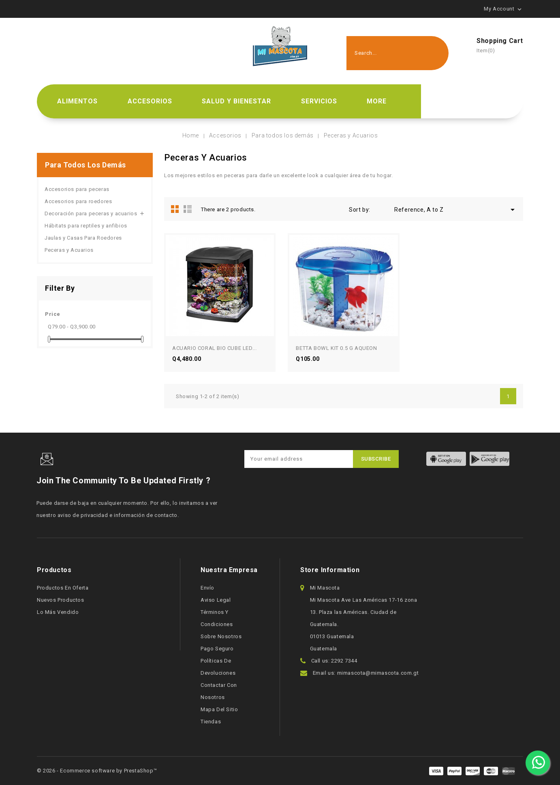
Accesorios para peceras (77, 189)
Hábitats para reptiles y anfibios (86, 226)
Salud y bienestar (236, 101)
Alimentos (77, 101)
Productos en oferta (62, 588)
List (188, 209)
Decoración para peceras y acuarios (91, 213)
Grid (175, 209)
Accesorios (150, 101)
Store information (329, 570)
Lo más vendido (58, 612)
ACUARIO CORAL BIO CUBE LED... (214, 348)
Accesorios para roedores (78, 201)
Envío (207, 588)
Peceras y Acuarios (69, 250)
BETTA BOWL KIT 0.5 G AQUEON (336, 348)
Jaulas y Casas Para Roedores (83, 238)
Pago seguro (217, 649)
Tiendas (211, 722)
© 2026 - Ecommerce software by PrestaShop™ (97, 771)
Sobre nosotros (221, 636)
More (377, 101)
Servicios (319, 101)
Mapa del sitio (219, 709)
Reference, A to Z (455, 209)
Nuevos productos (60, 600)
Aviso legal (216, 600)
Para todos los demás (85, 165)
